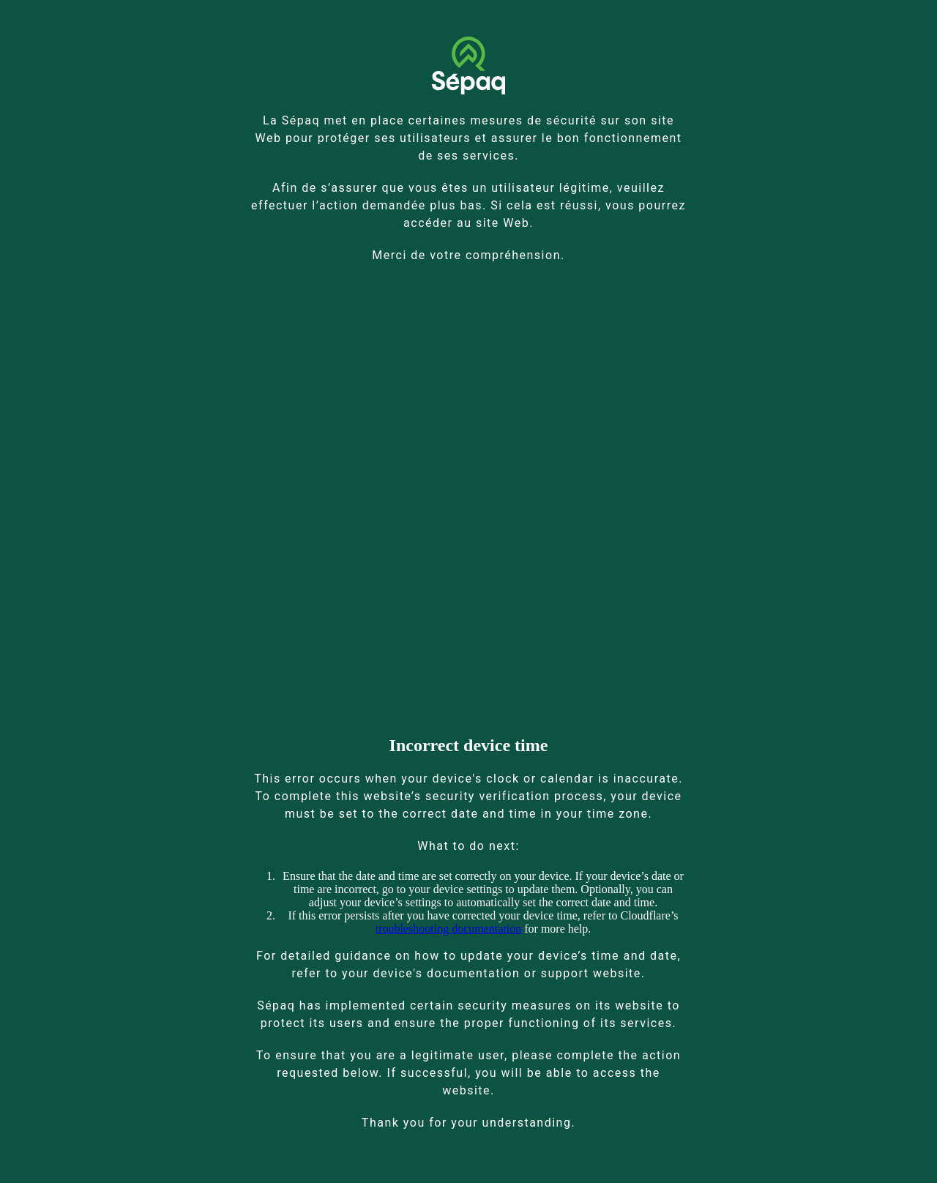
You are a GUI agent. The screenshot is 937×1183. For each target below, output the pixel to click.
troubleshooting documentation (449, 928)
